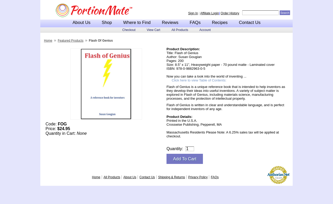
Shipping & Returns (171, 177)
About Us (82, 22)
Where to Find (137, 22)
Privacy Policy (198, 177)
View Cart (153, 30)
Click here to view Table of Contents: (199, 80)
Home (48, 40)
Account (205, 30)
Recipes (220, 22)
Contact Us (249, 22)
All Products (179, 30)
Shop (107, 22)
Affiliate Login (209, 13)
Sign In (193, 13)
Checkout (129, 30)
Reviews (170, 22)
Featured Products (71, 40)
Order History (230, 13)
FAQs (195, 22)
